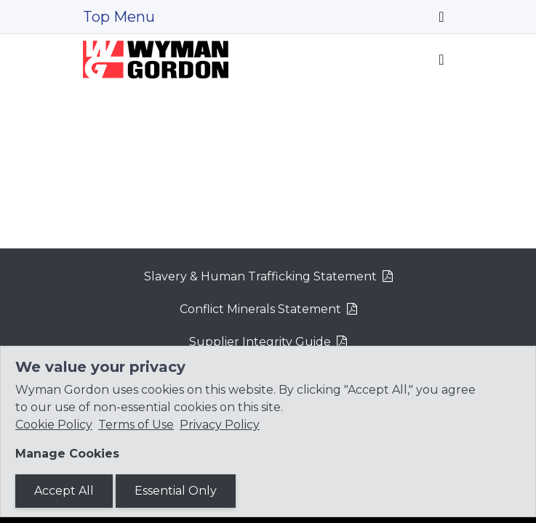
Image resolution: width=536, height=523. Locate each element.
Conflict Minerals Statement (260, 309)
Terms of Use (136, 424)
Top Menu (119, 16)
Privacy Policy (220, 424)
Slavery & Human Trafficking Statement (260, 276)
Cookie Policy (53, 424)
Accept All (64, 491)
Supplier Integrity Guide (260, 342)
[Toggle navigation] (441, 17)
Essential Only (176, 491)
